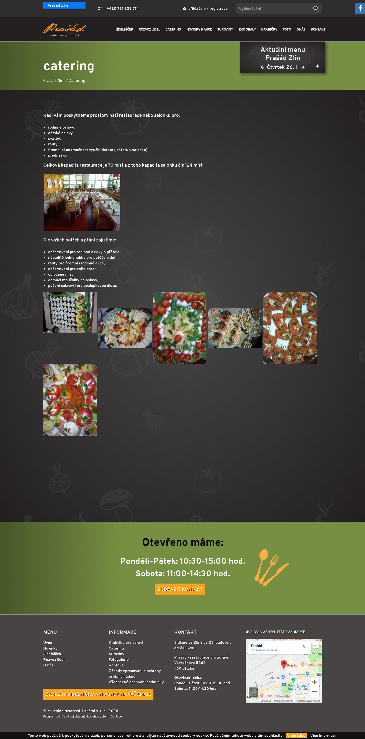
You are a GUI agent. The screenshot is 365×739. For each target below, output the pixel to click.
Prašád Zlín (58, 5)
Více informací (323, 735)
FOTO (287, 29)
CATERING (173, 29)
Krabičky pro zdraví (126, 642)
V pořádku (296, 735)
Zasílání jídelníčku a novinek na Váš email (98, 694)
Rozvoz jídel (53, 659)
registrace (219, 8)
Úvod (47, 642)
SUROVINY (225, 29)
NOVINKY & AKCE (199, 29)
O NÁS (300, 29)
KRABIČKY (269, 29)
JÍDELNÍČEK (124, 29)
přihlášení (197, 8)
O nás (48, 665)
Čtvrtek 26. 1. (283, 68)
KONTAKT (318, 29)
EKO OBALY (247, 29)
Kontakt (116, 665)
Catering (116, 648)
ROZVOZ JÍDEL (149, 29)
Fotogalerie (119, 659)
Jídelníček (52, 653)
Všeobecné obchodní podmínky (136, 682)
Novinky (50, 648)
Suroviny (116, 653)
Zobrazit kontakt (180, 589)
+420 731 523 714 (123, 8)
